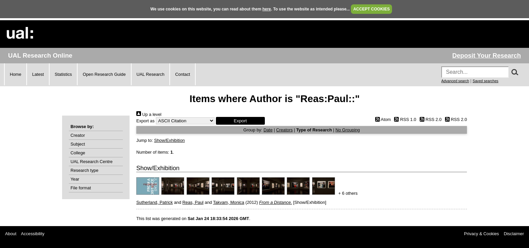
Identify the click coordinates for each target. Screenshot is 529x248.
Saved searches (485, 81)
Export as (145, 120)
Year (75, 179)
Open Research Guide (104, 74)
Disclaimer (514, 233)
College (78, 152)
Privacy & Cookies (481, 233)
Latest (38, 74)
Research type (85, 170)
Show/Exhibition (169, 140)
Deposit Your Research (486, 55)
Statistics (63, 74)
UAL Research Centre (92, 161)
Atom (382, 119)
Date (268, 129)
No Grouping (347, 129)
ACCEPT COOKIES (371, 9)
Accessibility (33, 233)
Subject (78, 144)
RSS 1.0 (404, 119)
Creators (284, 129)
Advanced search (455, 81)
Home (15, 74)
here (266, 9)
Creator (78, 135)
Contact (182, 74)
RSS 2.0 (429, 119)
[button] (240, 121)
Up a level (148, 114)
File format (81, 187)
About (10, 233)
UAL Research (151, 74)
